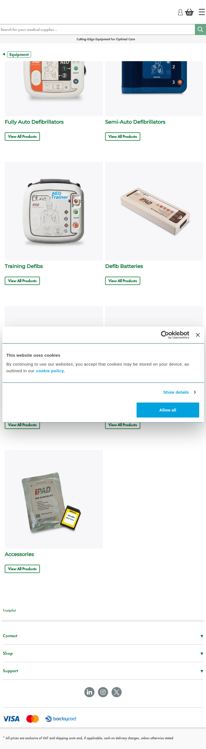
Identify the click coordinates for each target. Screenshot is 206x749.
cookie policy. (50, 370)
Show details (176, 392)
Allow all (167, 409)
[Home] (202, 12)
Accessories (19, 554)
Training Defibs (24, 266)
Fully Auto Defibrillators (34, 122)
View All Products (22, 136)
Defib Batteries (124, 266)
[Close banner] (198, 335)
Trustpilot (9, 610)
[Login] (180, 11)
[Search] (200, 29)
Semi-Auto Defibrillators (135, 122)
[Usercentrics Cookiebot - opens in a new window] (165, 335)
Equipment (19, 54)
